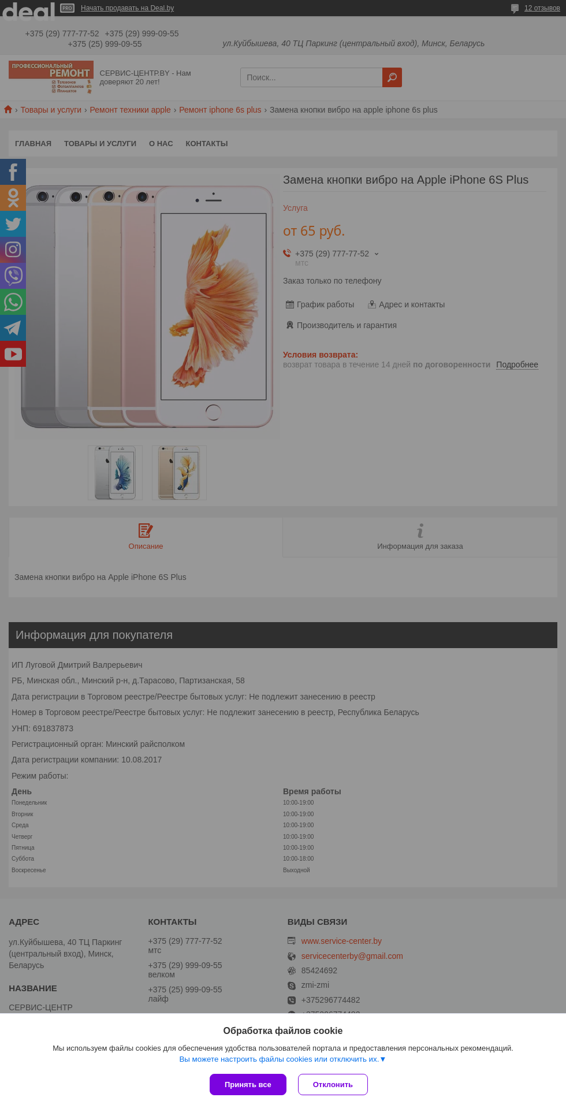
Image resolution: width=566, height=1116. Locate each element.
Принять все (248, 1084)
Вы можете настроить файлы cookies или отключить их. (279, 1059)
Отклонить (333, 1084)
